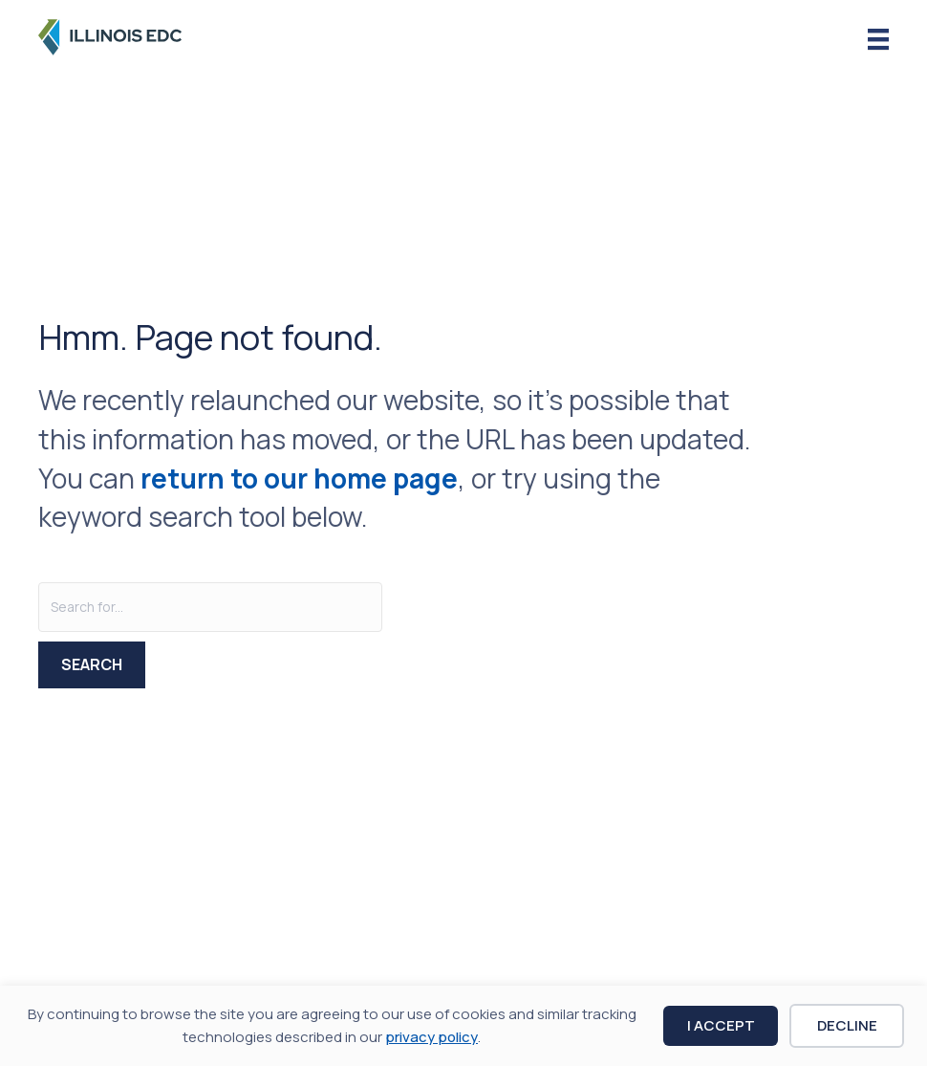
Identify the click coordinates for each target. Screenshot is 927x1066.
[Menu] (878, 40)
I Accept (721, 1025)
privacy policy (431, 1037)
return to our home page (299, 478)
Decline (847, 1025)
